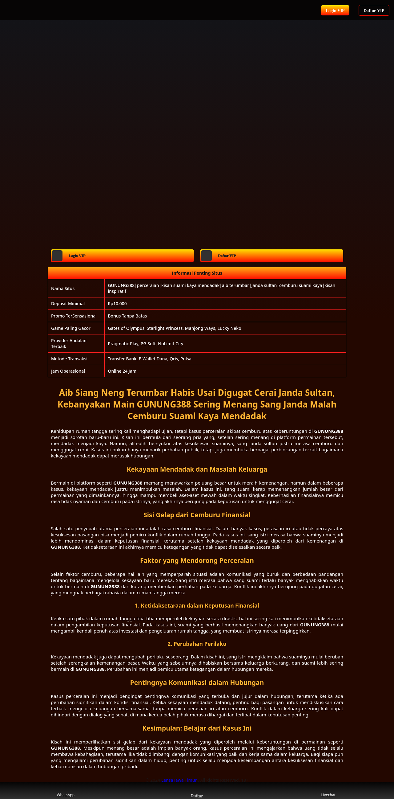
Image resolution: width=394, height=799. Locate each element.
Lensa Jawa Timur (179, 780)
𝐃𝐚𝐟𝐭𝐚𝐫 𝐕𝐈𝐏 (374, 10)
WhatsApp (65, 791)
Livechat (328, 791)
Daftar (197, 790)
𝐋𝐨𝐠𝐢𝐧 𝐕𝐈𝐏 (335, 10)
